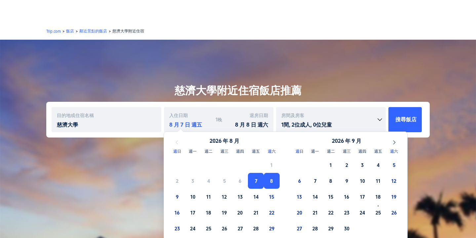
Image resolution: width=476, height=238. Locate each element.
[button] (431, 11)
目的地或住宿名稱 (75, 115)
